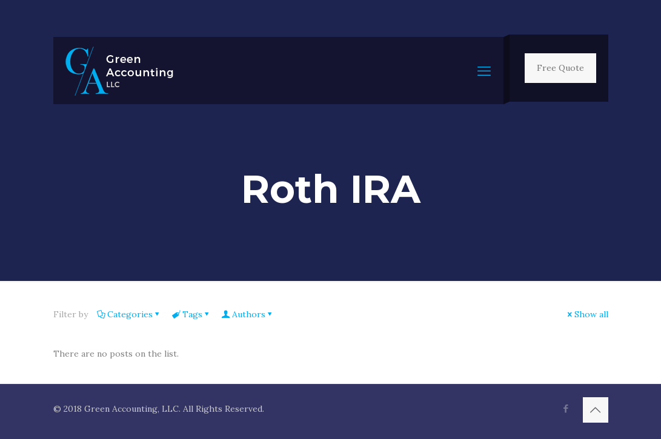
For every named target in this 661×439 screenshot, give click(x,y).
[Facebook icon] (566, 408)
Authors (248, 314)
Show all (587, 314)
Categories (129, 314)
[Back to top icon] (595, 410)
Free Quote (560, 67)
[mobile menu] (484, 71)
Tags (191, 314)
